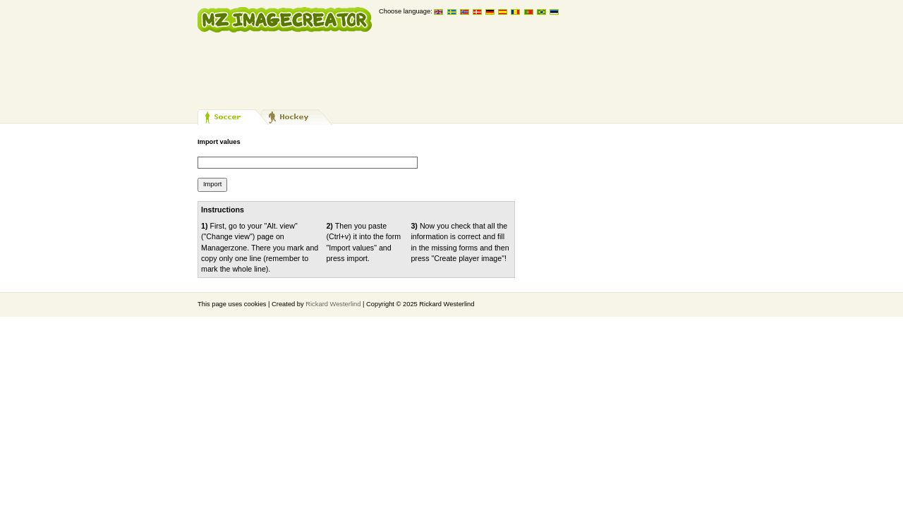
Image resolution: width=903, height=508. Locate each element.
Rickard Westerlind (332, 304)
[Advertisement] (454, 70)
